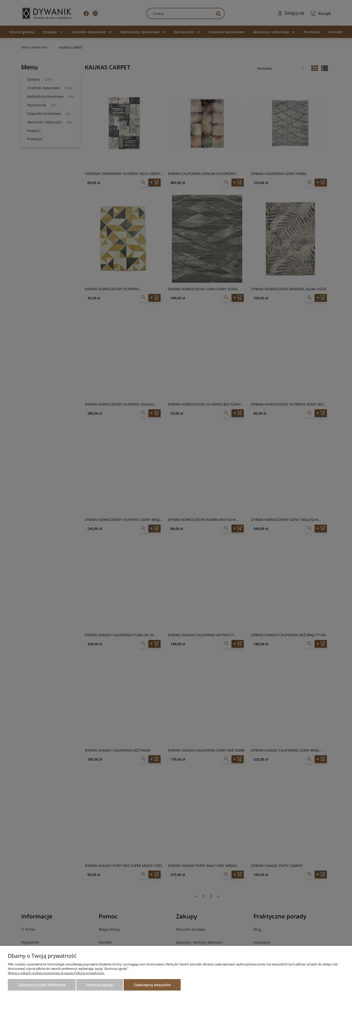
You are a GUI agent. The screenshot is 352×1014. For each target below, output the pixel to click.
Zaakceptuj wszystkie (152, 984)
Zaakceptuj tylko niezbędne (42, 984)
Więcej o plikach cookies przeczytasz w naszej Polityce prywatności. (56, 973)
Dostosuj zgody (99, 984)
